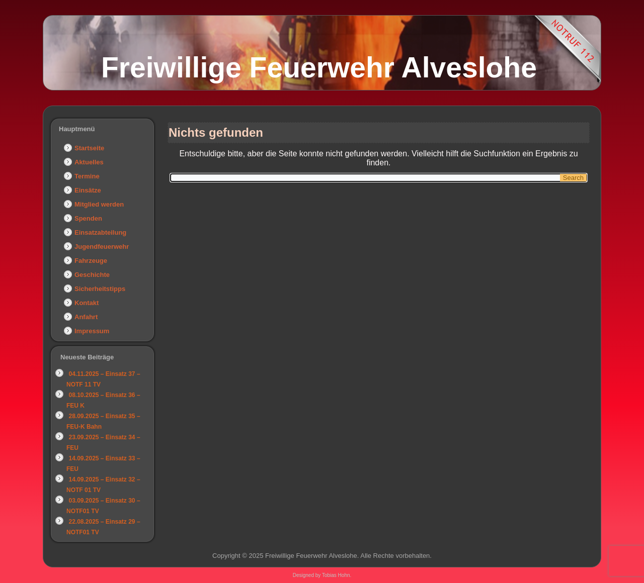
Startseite (89, 148)
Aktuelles (89, 162)
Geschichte (92, 274)
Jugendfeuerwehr (101, 246)
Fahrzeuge (90, 260)
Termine (87, 176)
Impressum (91, 331)
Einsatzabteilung (100, 232)
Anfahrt (86, 317)
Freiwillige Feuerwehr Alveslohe (319, 67)
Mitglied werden (99, 204)
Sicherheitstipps (99, 289)
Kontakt (86, 303)
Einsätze (87, 190)
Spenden (88, 218)
